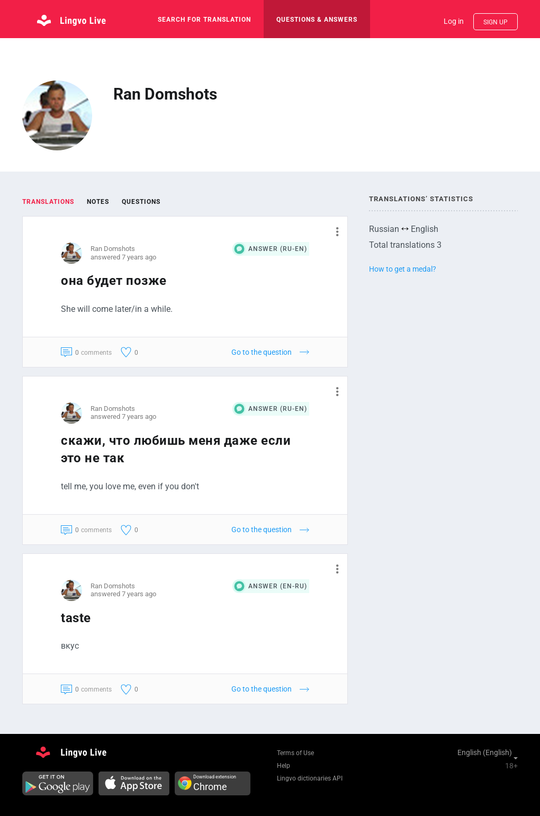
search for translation (204, 19)
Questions (141, 201)
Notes (98, 201)
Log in (454, 21)
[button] (333, 231)
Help (283, 765)
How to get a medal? (402, 269)
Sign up (495, 22)
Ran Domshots (113, 249)
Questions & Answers (316, 19)
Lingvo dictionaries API (310, 778)
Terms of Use (295, 753)
